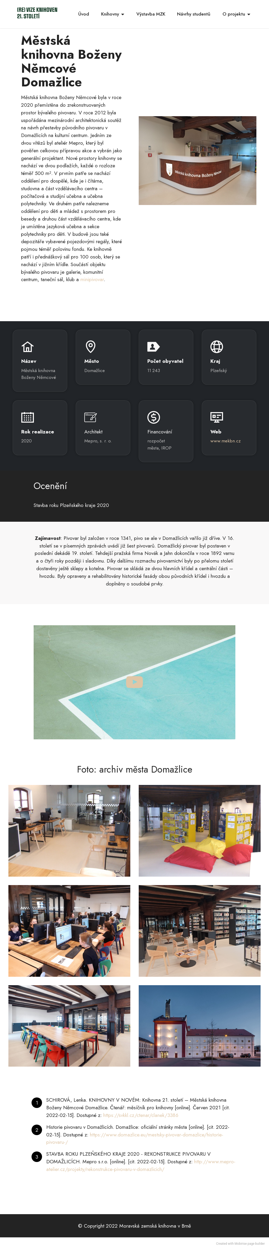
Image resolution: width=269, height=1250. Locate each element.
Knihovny (110, 14)
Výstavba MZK (150, 14)
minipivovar (92, 279)
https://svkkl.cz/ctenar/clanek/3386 (140, 1115)
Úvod (83, 14)
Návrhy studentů (193, 14)
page (250, 1244)
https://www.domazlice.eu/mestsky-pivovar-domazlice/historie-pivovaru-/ (134, 1138)
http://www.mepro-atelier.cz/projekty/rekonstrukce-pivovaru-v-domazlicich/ (140, 1165)
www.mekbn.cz (225, 440)
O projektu (234, 14)
